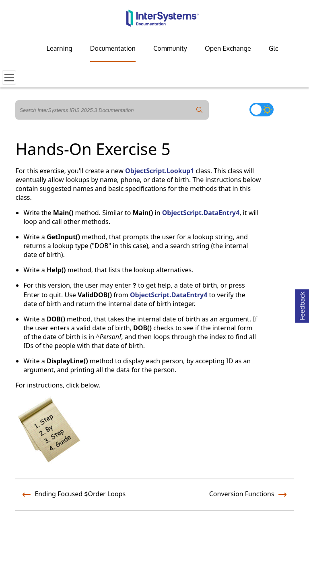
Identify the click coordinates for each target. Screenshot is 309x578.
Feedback (302, 304)
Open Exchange (228, 48)
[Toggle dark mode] (261, 109)
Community (170, 48)
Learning (59, 48)
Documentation (113, 48)
